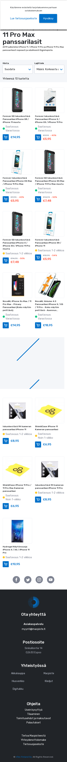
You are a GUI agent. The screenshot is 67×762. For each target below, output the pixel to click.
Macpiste (49, 673)
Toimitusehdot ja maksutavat (33, 718)
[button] (48, 18)
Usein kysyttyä (33, 709)
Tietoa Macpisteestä (33, 735)
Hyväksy (48, 18)
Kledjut (49, 681)
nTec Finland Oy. (24, 757)
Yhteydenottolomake (33, 739)
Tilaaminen (33, 714)
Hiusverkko (18, 681)
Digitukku (18, 688)
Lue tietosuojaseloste (23, 18)
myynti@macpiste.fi (33, 629)
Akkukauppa (18, 673)
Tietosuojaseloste (33, 744)
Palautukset (33, 722)
